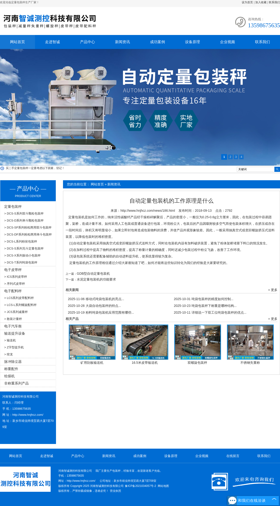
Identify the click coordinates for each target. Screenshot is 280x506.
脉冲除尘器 (13, 362)
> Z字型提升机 (14, 347)
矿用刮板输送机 (91, 362)
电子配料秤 (13, 291)
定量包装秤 (13, 206)
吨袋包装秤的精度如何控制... (203, 299)
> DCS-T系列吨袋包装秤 (20, 262)
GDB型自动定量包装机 (93, 273)
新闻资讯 (122, 42)
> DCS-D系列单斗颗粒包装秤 (24, 220)
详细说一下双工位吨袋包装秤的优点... (210, 312)
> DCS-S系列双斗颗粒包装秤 (24, 213)
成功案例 (157, 42)
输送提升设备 (14, 333)
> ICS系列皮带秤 (15, 276)
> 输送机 (10, 340)
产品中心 (87, 42)
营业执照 (115, 490)
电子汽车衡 (13, 326)
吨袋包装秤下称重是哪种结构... (205, 306)
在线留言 (232, 456)
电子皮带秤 (13, 270)
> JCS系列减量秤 (16, 312)
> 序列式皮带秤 (14, 283)
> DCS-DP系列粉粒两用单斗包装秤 (28, 234)
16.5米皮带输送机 (145, 362)
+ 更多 (272, 290)
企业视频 (227, 42)
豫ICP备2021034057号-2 (140, 486)
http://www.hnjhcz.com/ (27, 414)
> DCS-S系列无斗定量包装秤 (24, 248)
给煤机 (9, 376)
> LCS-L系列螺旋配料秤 (20, 305)
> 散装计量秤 (13, 319)
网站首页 (17, 42)
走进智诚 (52, 42)
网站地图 (163, 486)
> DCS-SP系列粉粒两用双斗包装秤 (28, 227)
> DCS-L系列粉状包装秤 (20, 241)
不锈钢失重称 (250, 362)
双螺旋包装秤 (197, 362)
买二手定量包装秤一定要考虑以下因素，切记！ (35, 168)
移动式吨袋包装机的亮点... (96, 299)
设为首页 (247, 2)
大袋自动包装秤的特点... (94, 306)
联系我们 (274, 2)
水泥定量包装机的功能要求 (96, 279)
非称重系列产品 (16, 383)
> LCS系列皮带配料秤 (19, 298)
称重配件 (11, 369)
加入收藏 (260, 2)
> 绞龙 (8, 354)
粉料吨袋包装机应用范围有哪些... (101, 312)
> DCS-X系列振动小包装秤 (22, 255)
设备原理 (192, 42)
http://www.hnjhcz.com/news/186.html (147, 210)
